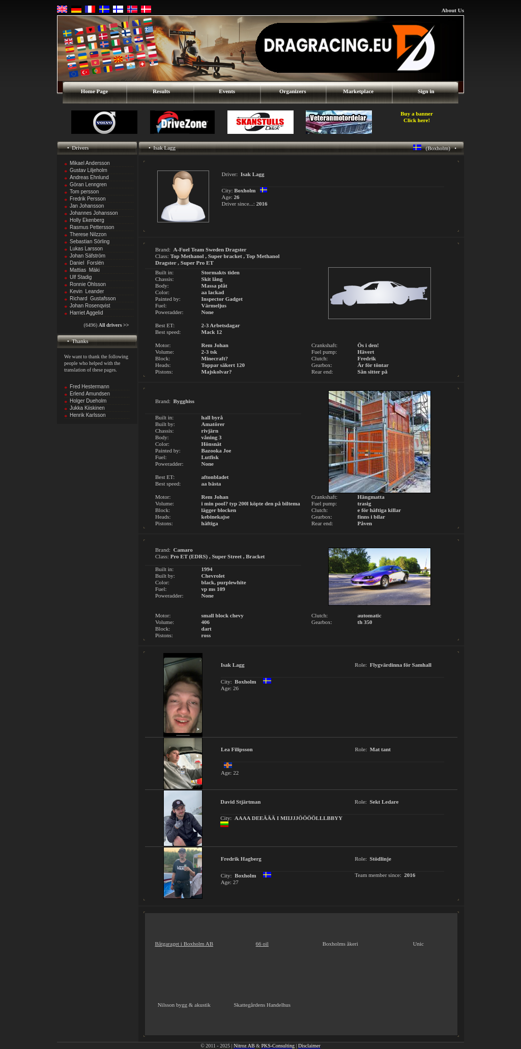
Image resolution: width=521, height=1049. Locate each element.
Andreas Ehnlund (89, 177)
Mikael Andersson (90, 163)
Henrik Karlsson (88, 415)
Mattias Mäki (85, 270)
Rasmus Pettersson (92, 227)
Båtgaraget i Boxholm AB (184, 944)
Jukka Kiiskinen (87, 408)
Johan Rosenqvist (90, 305)
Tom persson (84, 191)
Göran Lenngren (88, 184)
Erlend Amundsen (90, 393)
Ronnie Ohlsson (88, 284)
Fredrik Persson (88, 199)
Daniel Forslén (87, 263)
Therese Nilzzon (88, 234)
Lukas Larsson (86, 248)
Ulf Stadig (81, 277)
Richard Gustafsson (93, 298)
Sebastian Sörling (89, 241)
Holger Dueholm (88, 401)
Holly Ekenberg (87, 220)
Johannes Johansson (94, 213)
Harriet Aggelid (86, 313)
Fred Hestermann (89, 386)
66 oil (262, 944)
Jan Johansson (87, 206)
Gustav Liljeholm (88, 170)
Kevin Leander (87, 291)
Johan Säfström (87, 256)
